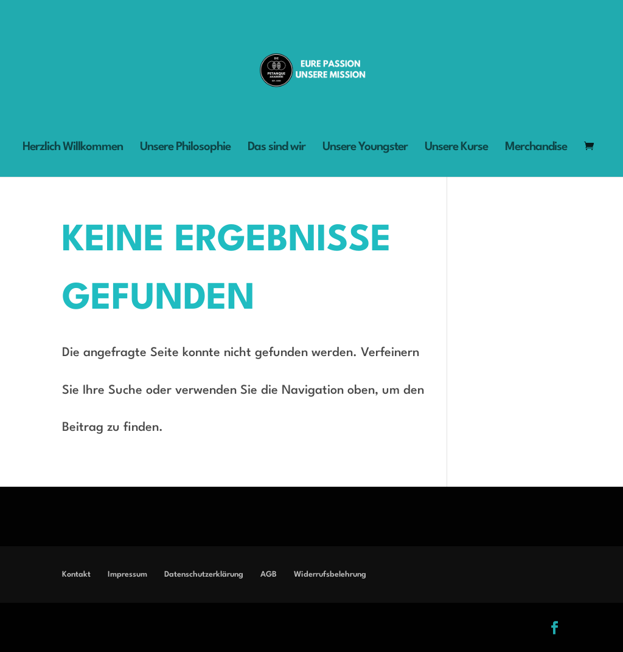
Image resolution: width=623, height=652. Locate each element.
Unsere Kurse (456, 148)
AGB (268, 574)
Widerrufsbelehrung (330, 574)
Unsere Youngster (365, 148)
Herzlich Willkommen (73, 148)
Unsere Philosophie (185, 148)
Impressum (127, 574)
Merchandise (536, 148)
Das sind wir (276, 148)
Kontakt (76, 574)
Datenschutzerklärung (203, 574)
